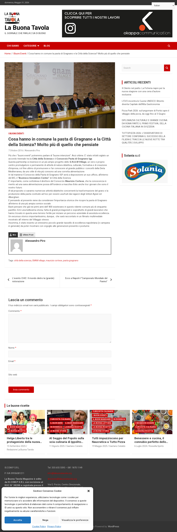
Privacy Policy (54, 526)
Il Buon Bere (56, 423)
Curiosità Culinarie (60, 419)
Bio (14, 235)
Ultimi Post (28, 235)
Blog (47, 45)
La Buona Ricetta (17, 431)
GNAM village (38, 260)
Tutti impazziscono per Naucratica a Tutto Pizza (108, 440)
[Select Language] (163, 5)
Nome (12, 347)
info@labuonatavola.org (60, 473)
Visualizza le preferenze (75, 520)
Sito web (12, 374)
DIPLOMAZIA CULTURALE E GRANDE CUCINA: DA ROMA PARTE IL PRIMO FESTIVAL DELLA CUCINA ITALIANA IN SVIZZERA (145, 123)
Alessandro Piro (32, 150)
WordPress (113, 526)
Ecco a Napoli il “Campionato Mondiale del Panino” (86, 280)
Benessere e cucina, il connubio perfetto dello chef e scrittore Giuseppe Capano (151, 443)
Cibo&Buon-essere (144, 423)
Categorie (30, 45)
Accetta (17, 520)
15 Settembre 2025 (16, 446)
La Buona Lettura (102, 423)
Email (11, 361)
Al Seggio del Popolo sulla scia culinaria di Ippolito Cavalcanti (66, 441)
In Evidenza (56, 427)
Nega (45, 520)
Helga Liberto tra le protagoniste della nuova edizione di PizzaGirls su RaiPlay (23, 443)
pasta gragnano (70, 260)
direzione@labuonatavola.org (62, 479)
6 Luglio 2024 (140, 446)
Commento (15, 311)
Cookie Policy (39, 526)
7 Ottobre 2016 (15, 150)
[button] (88, 490)
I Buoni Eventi (16, 133)
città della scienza (22, 260)
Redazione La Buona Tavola (20, 449)
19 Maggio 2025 (99, 446)
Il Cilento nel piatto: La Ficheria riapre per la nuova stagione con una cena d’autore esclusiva (143, 91)
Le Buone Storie (58, 431)
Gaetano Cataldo (74, 446)
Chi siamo (13, 45)
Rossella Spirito (156, 446)
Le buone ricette (18, 405)
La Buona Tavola (27, 27)
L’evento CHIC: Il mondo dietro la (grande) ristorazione (33, 280)
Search (167, 68)
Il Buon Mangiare (17, 427)
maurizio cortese (54, 260)
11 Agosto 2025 (57, 446)
